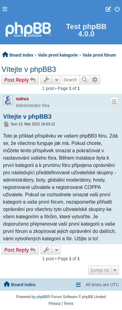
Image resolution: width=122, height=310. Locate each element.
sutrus (22, 98)
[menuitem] (117, 8)
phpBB (42, 297)
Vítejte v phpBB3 (29, 69)
